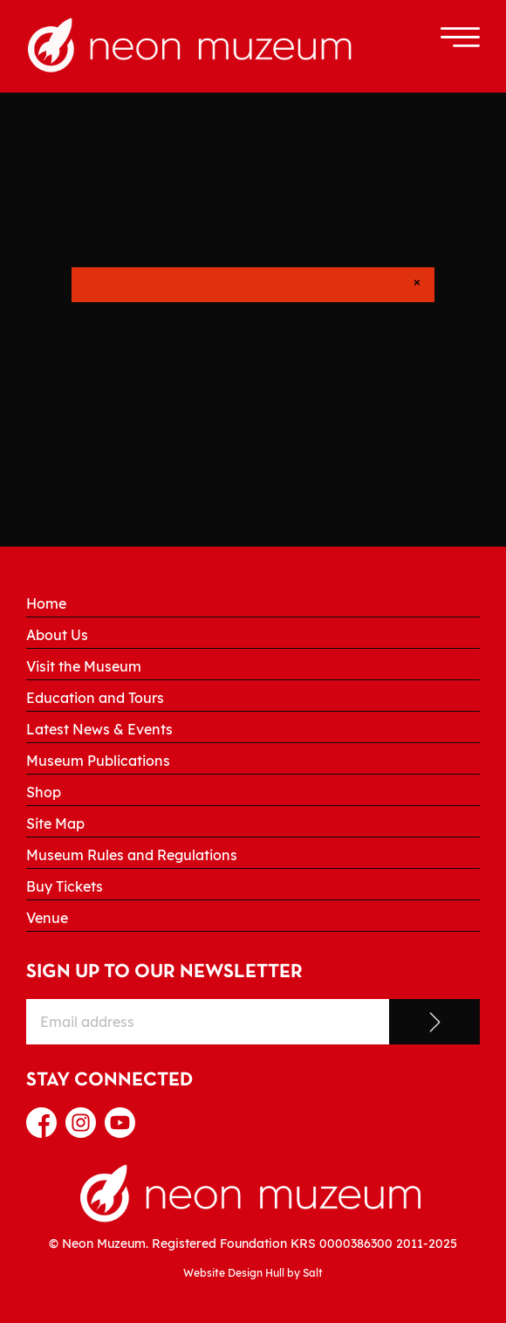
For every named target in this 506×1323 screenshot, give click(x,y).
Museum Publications (98, 760)
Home (46, 603)
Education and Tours (95, 697)
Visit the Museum (83, 666)
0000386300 (356, 1243)
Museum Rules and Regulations (131, 855)
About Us (57, 635)
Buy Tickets (64, 886)
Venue (47, 918)
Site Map (55, 823)
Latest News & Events (99, 729)
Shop (43, 792)
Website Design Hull (233, 1272)
